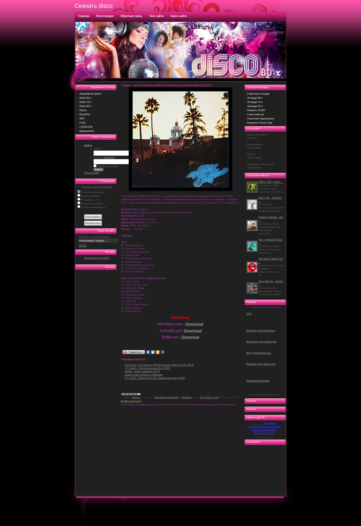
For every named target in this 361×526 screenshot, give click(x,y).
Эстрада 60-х (255, 106)
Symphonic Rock (264, 433)
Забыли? (109, 157)
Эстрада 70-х (255, 102)
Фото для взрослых (258, 353)
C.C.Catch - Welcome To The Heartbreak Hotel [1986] (155, 378)
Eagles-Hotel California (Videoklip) (144, 374)
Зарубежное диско (90, 93)
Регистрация (105, 16)
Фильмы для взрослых (260, 330)
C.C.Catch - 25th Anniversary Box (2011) (147, 368)
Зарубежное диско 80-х (166, 397)
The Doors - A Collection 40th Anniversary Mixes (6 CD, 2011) (159, 365)
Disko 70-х (85, 102)
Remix (83, 110)
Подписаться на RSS (96, 258)
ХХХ (249, 313)
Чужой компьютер (107, 166)
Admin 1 (136, 397)
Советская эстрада (258, 93)
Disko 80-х (85, 97)
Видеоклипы (86, 131)
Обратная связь (131, 16)
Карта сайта (179, 16)
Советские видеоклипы (260, 118)
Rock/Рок (84, 114)
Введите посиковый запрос (94, 236)
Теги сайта (156, 16)
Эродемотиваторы (258, 380)
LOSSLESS (86, 126)
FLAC (82, 122)
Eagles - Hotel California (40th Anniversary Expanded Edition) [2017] (167, 85)
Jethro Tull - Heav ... (270, 182)
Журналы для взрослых (261, 341)
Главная (83, 16)
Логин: (97, 148)
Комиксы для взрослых (261, 364)
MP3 (82, 118)
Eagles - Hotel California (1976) (142, 371)
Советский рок (255, 114)
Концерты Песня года (259, 122)
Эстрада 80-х (255, 97)
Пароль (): (104, 157)
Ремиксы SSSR (256, 110)
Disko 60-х (85, 106)
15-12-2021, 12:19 (209, 397)
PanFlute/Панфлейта (264, 430)
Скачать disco (94, 5)
